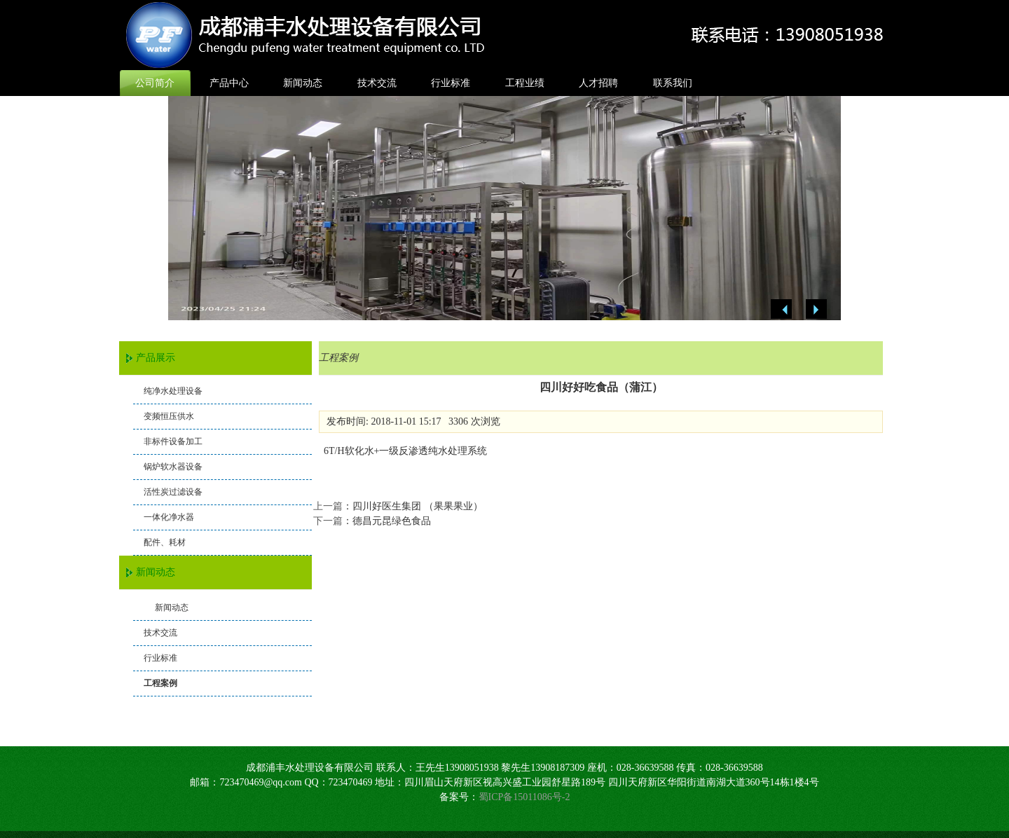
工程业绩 (524, 83)
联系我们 (672, 83)
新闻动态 (302, 83)
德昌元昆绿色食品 (391, 521)
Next (816, 309)
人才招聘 (598, 83)
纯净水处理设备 (173, 391)
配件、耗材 (165, 542)
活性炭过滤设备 (173, 492)
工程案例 (160, 683)
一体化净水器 (169, 517)
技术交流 (377, 83)
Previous (781, 309)
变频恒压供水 (169, 416)
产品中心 (229, 83)
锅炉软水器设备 (173, 467)
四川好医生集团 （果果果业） (417, 506)
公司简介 (154, 83)
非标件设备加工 (173, 441)
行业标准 (450, 83)
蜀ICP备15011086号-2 (524, 797)
